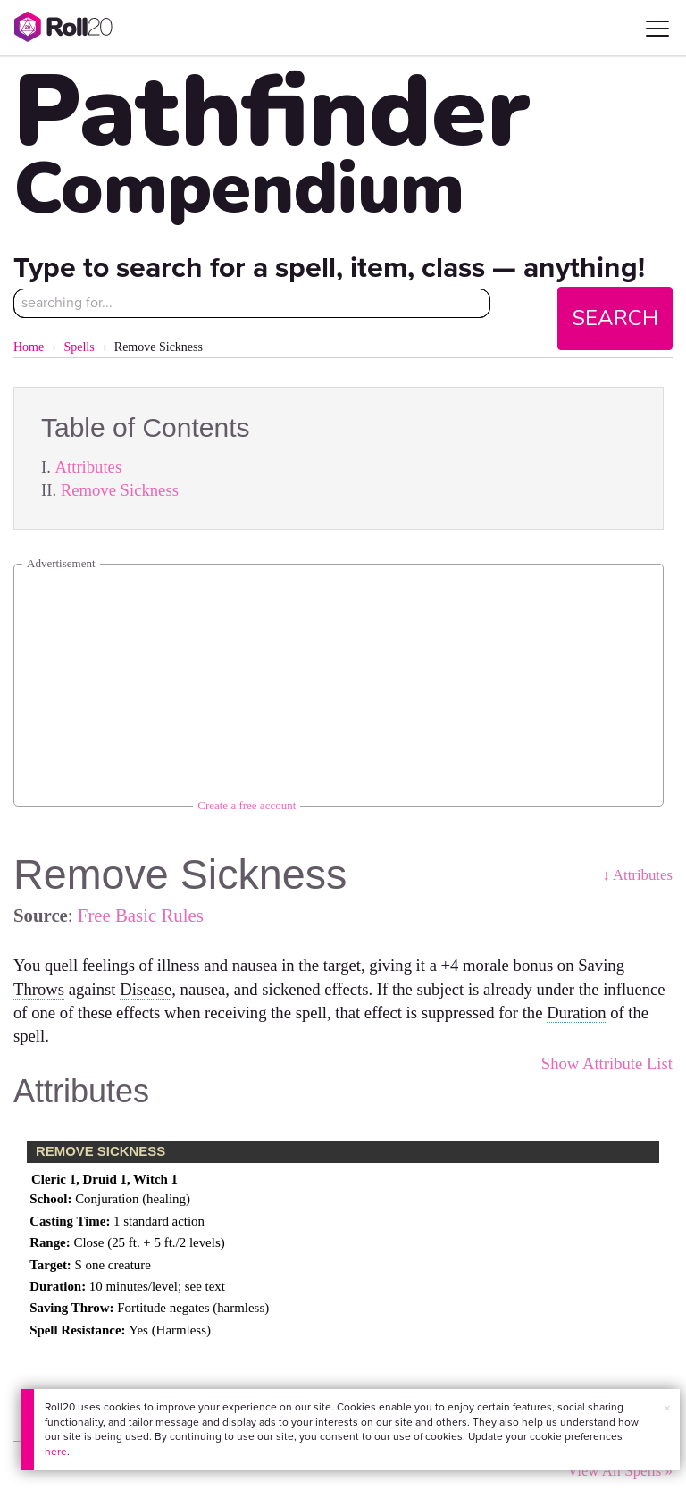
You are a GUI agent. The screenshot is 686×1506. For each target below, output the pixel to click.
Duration (576, 1012)
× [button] (667, 1408)
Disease (146, 989)
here (56, 1451)
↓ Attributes (637, 874)
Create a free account (246, 805)
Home (28, 347)
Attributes (88, 466)
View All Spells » (620, 1470)
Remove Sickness (120, 490)
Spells (78, 347)
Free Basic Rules (141, 915)
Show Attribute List (607, 1063)
